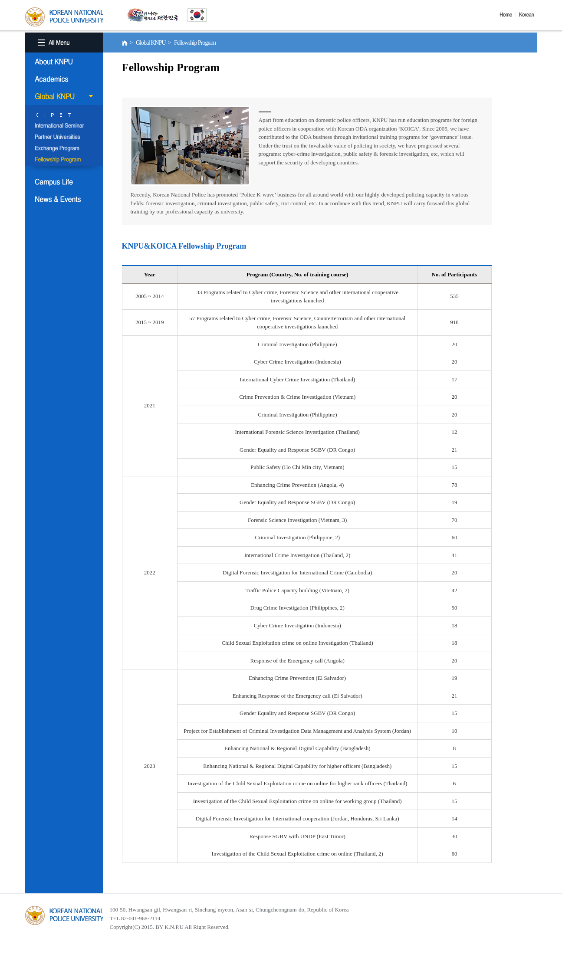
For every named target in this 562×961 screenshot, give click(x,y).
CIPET (64, 115)
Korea (528, 14)
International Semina (64, 126)
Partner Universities (64, 137)
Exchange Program (64, 148)
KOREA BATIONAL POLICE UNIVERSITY (64, 16)
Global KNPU (64, 96)
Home (508, 14)
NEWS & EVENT (64, 199)
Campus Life (64, 181)
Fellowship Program (64, 160)
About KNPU (64, 61)
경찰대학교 (64, 915)
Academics (64, 79)
